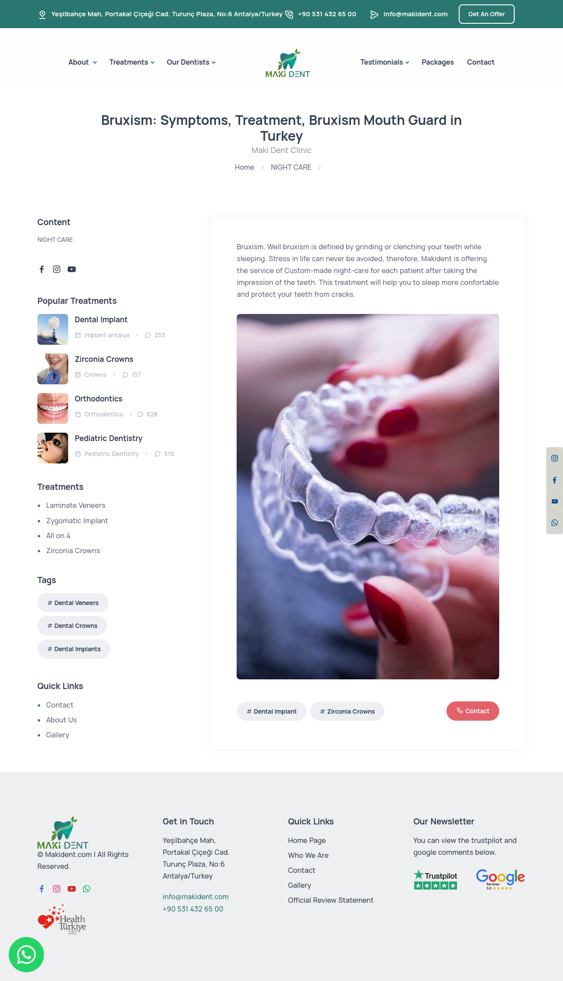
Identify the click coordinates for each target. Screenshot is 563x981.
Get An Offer (486, 14)
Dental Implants (78, 649)
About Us (61, 720)
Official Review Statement (331, 900)
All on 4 (58, 535)
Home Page (307, 840)
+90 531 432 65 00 (327, 13)
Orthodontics (98, 399)
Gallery (57, 735)
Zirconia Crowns (351, 711)
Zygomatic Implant (77, 520)
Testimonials (382, 62)
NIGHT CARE (291, 167)
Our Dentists (188, 62)
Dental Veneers (77, 602)
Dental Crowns (76, 625)
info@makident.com (416, 13)
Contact (481, 62)
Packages (438, 62)
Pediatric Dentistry (109, 438)
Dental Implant (275, 711)
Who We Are (308, 855)
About (80, 62)
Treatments (129, 62)
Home (244, 167)
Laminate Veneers (75, 505)
